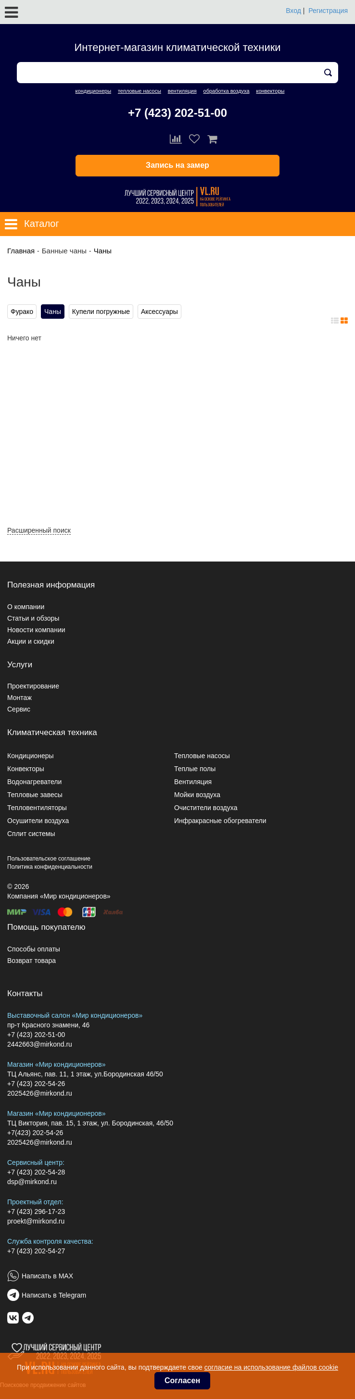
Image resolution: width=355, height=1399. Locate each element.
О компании (25, 607)
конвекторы (270, 91)
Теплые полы (195, 769)
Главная (21, 251)
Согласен (182, 1380)
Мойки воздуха (197, 795)
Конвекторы (25, 769)
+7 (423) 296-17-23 (36, 1211)
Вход (293, 10)
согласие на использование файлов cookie (271, 1367)
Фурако (22, 311)
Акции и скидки (30, 641)
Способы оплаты (33, 949)
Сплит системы (31, 833)
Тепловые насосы (202, 756)
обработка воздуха (226, 91)
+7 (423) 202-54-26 (36, 1083)
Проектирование (33, 686)
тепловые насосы (139, 91)
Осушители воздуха (38, 820)
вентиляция (182, 91)
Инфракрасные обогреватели (220, 820)
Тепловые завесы (35, 795)
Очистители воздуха (206, 808)
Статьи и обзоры (33, 618)
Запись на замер (177, 165)
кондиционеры (93, 91)
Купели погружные (101, 311)
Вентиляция (193, 782)
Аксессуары (159, 311)
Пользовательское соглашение (48, 858)
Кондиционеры (30, 756)
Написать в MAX (47, 1276)
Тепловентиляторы (37, 808)
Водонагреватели (34, 782)
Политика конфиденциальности (49, 866)
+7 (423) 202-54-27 (36, 1251)
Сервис (18, 709)
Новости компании (36, 630)
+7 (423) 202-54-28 (36, 1172)
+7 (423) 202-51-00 (177, 112)
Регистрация (328, 10)
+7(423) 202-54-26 (35, 1133)
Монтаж (19, 697)
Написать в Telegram (54, 1295)
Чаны (103, 251)
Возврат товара (31, 960)
